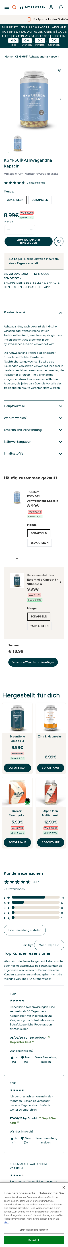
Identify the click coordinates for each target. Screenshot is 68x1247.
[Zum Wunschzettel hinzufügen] (58, 241)
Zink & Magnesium (50, 736)
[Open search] (14, 7)
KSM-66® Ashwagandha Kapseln (37, 56)
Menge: (9, 221)
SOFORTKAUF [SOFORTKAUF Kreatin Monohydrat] (17, 842)
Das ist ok (34, 1240)
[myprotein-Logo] (32, 7)
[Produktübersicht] (34, 313)
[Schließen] (64, 1187)
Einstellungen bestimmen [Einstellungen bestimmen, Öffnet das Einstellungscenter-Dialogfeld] (34, 1229)
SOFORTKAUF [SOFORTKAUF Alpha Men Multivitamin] (50, 842)
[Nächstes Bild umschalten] (60, 99)
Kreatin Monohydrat (17, 813)
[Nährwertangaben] (34, 442)
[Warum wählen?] (34, 418)
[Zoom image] (60, 70)
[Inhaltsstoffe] (34, 454)
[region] (34, 1214)
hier (6, 1222)
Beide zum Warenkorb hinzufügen (33, 662)
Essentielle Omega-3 (17, 739)
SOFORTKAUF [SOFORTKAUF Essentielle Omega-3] (17, 767)
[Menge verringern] (9, 229)
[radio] (15, 200)
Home (9, 56)
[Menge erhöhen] (31, 229)
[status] (20, 229)
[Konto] (51, 7)
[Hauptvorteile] (34, 406)
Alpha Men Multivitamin (50, 813)
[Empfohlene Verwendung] (34, 430)
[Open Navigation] (7, 7)
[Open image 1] (17, 143)
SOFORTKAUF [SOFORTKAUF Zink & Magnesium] (50, 767)
